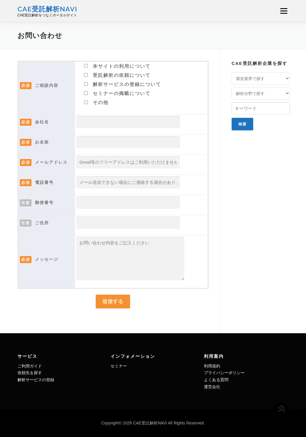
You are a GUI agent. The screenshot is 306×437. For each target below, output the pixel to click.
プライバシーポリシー (224, 372)
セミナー (119, 366)
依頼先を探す (30, 372)
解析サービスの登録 (36, 379)
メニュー (284, 10)
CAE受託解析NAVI (47, 9)
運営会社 (212, 386)
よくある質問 (216, 379)
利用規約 (212, 366)
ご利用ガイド (30, 366)
